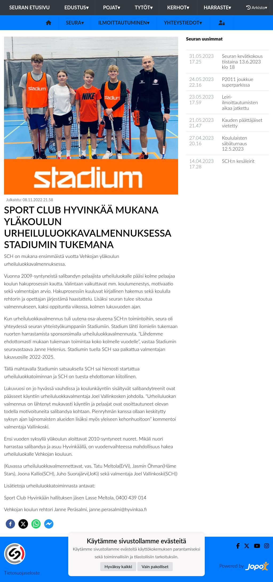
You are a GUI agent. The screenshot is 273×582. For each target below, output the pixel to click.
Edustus (76, 7)
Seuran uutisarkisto (210, 181)
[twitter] (23, 524)
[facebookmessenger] (49, 524)
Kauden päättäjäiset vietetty (242, 122)
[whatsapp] (36, 524)
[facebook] (10, 524)
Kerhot (178, 7)
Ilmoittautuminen (123, 23)
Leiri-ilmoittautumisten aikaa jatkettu (240, 102)
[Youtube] (255, 546)
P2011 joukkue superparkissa (237, 82)
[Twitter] (245, 546)
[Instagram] (264, 546)
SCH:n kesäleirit (238, 161)
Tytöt (143, 7)
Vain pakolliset (155, 566)
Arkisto (256, 7)
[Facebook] (236, 546)
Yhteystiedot (183, 23)
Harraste (217, 7)
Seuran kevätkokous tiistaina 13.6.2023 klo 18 (242, 61)
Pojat (111, 7)
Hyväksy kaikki (118, 566)
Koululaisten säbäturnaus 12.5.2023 (234, 143)
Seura (75, 23)
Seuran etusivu (29, 7)
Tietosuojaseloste (22, 573)
